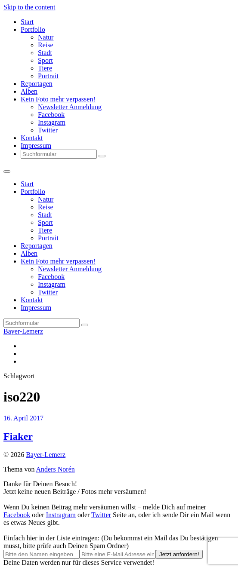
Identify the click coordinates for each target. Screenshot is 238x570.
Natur (45, 37)
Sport (45, 60)
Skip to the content (29, 7)
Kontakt (32, 137)
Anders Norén (55, 469)
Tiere (45, 68)
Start (27, 21)
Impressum (36, 145)
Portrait (48, 76)
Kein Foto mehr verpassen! (58, 99)
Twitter (48, 130)
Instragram (61, 514)
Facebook (51, 114)
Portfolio (33, 29)
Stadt (45, 52)
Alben (29, 91)
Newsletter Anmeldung (70, 106)
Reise (45, 45)
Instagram (51, 122)
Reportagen (37, 83)
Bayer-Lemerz (23, 331)
